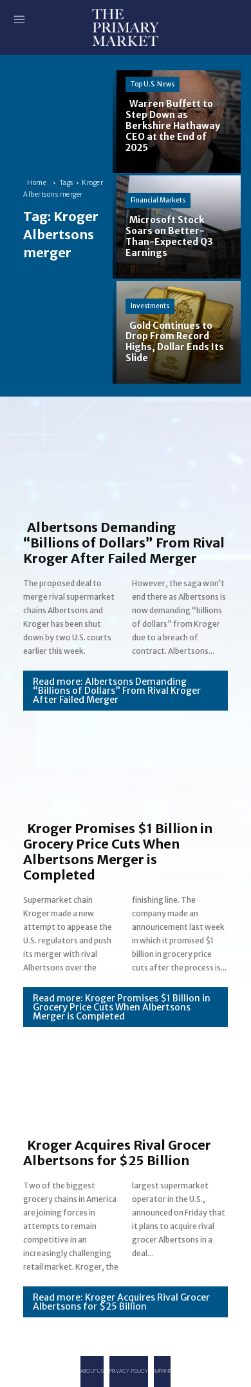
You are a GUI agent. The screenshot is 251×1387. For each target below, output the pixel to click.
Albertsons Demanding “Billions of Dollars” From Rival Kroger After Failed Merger (124, 542)
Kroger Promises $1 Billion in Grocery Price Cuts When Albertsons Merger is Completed (117, 851)
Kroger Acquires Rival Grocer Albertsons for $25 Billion (117, 1152)
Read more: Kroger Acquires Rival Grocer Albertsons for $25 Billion (121, 1302)
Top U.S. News (152, 84)
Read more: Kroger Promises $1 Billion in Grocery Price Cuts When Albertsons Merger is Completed (121, 1007)
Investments (150, 306)
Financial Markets (158, 200)
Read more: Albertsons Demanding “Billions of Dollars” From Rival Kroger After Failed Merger (117, 690)
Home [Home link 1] (36, 183)
